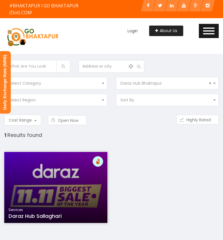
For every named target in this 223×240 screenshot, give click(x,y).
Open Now (67, 120)
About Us (166, 31)
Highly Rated (198, 120)
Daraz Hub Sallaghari (35, 216)
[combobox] (55, 83)
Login (133, 31)
